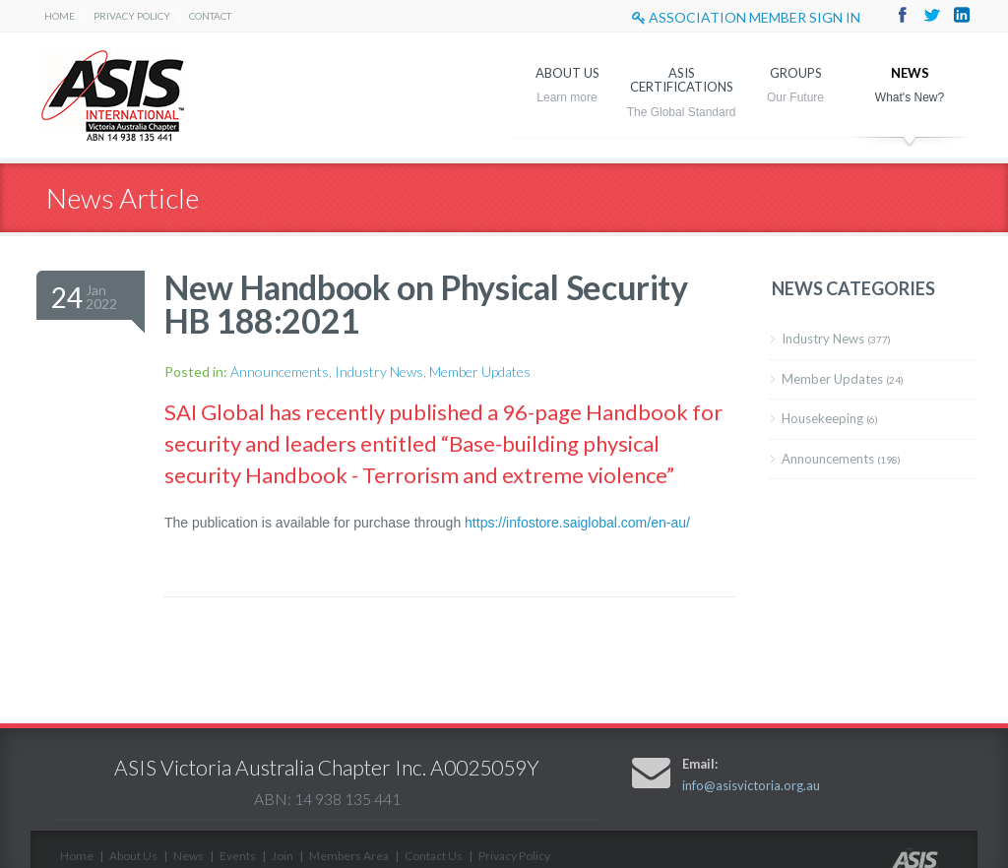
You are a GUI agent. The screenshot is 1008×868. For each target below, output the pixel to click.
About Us (567, 73)
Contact (210, 16)
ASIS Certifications (681, 79)
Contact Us (434, 855)
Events (238, 855)
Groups (796, 73)
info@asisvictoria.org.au (751, 785)
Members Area (349, 855)
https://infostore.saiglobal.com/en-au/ (577, 522)
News (910, 73)
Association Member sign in (746, 17)
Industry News (379, 371)
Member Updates (480, 371)
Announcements (279, 371)
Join (282, 855)
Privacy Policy (132, 16)
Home (59, 16)
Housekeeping (830, 418)
